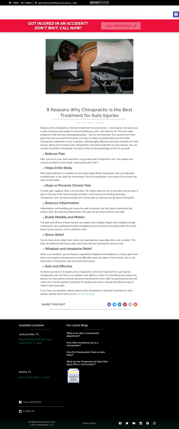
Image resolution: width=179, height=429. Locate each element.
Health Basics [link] (99, 123)
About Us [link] (138, 9)
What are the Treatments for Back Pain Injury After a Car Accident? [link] (87, 363)
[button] (109, 307)
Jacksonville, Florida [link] (116, 15)
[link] (176, 14)
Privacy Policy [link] (89, 423)
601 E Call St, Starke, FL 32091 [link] (34, 377)
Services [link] (101, 10)
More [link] (158, 15)
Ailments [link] (120, 9)
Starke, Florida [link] (160, 9)
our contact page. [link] (85, 294)
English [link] (94, 2)
